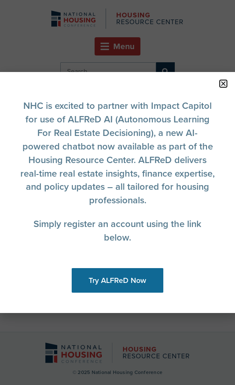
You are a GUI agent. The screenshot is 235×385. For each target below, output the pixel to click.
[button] (223, 83)
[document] (117, 192)
